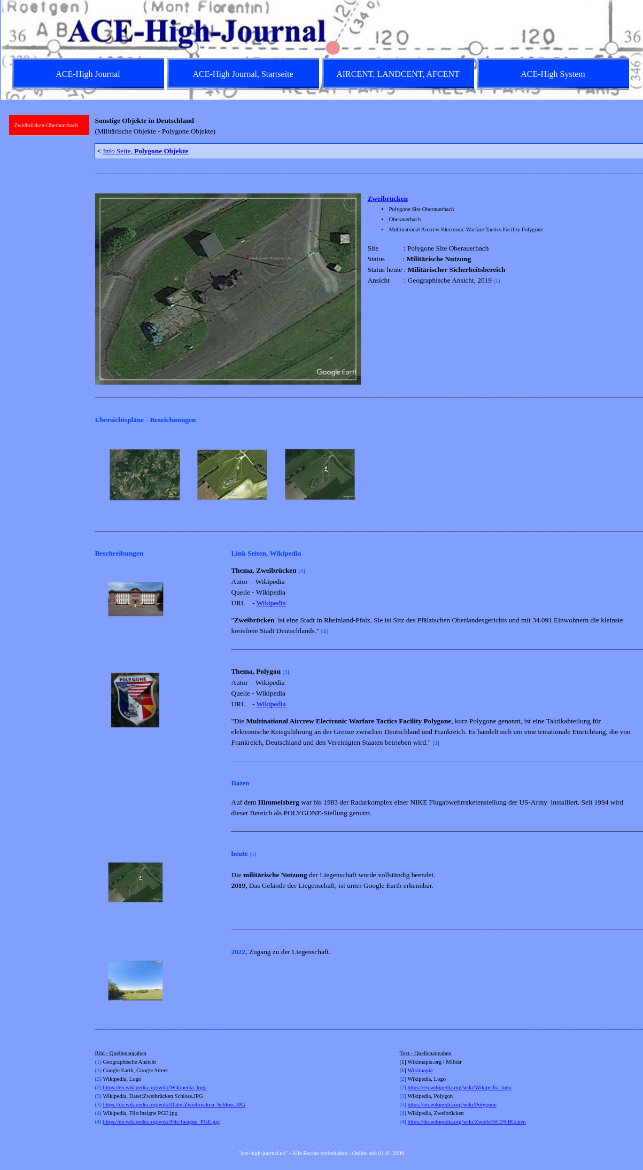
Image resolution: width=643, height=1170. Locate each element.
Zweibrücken (387, 198)
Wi (411, 1070)
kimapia (423, 1070)
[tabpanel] (364, 126)
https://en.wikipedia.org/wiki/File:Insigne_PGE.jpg (161, 1122)
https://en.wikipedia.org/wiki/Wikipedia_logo (155, 1087)
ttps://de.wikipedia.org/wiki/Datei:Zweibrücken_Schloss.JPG (174, 1104)
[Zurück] (99, 475)
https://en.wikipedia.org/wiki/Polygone (452, 1104)
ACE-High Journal (88, 74)
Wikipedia (271, 603)
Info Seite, (145, 151)
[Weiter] (628, 475)
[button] (136, 599)
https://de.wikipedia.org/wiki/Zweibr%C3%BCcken (467, 1122)
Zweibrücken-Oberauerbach (46, 125)
